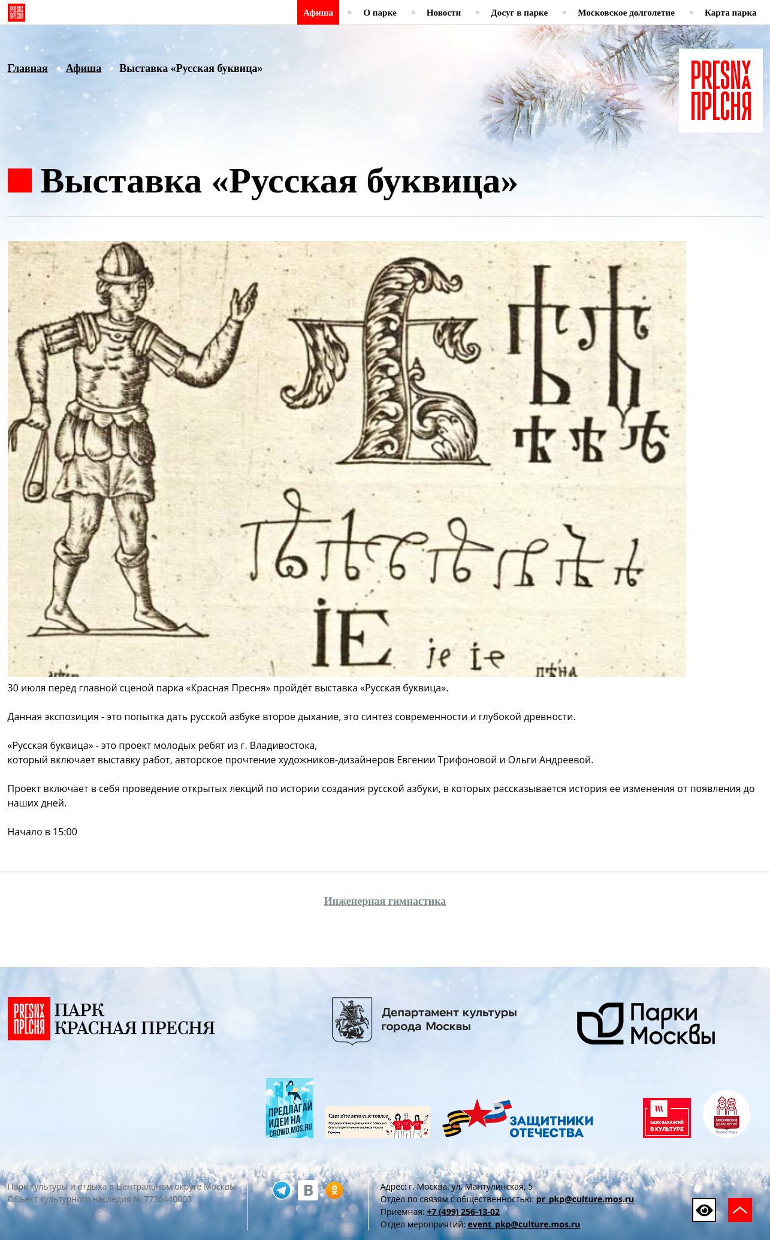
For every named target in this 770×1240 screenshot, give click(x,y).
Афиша (318, 12)
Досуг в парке (519, 12)
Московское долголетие (626, 12)
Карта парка (731, 12)
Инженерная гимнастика (385, 901)
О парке (380, 12)
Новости (444, 12)
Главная (28, 68)
